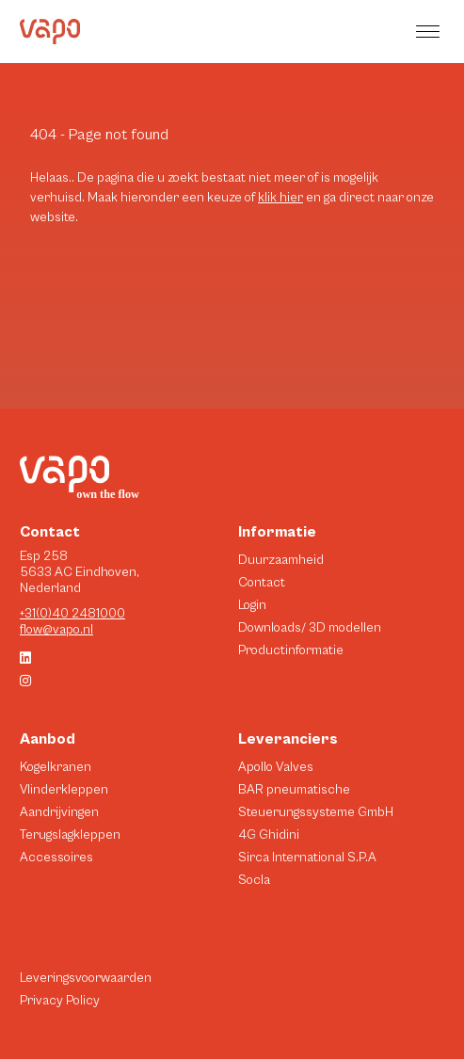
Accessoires (56, 857)
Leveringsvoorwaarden (86, 978)
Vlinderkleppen (64, 789)
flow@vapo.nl (56, 629)
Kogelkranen (55, 767)
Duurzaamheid (281, 560)
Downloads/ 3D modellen (309, 627)
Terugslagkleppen (70, 834)
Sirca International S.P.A (307, 857)
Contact (261, 582)
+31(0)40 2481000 (72, 613)
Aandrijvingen (59, 812)
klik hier (280, 197)
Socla (254, 880)
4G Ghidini (268, 834)
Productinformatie (291, 650)
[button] (430, 31)
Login (252, 605)
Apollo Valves (275, 767)
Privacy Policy (60, 1000)
